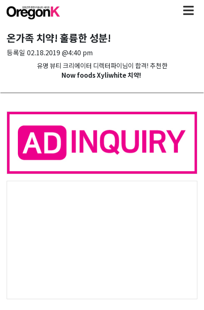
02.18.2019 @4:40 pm (60, 52)
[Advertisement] (102, 239)
